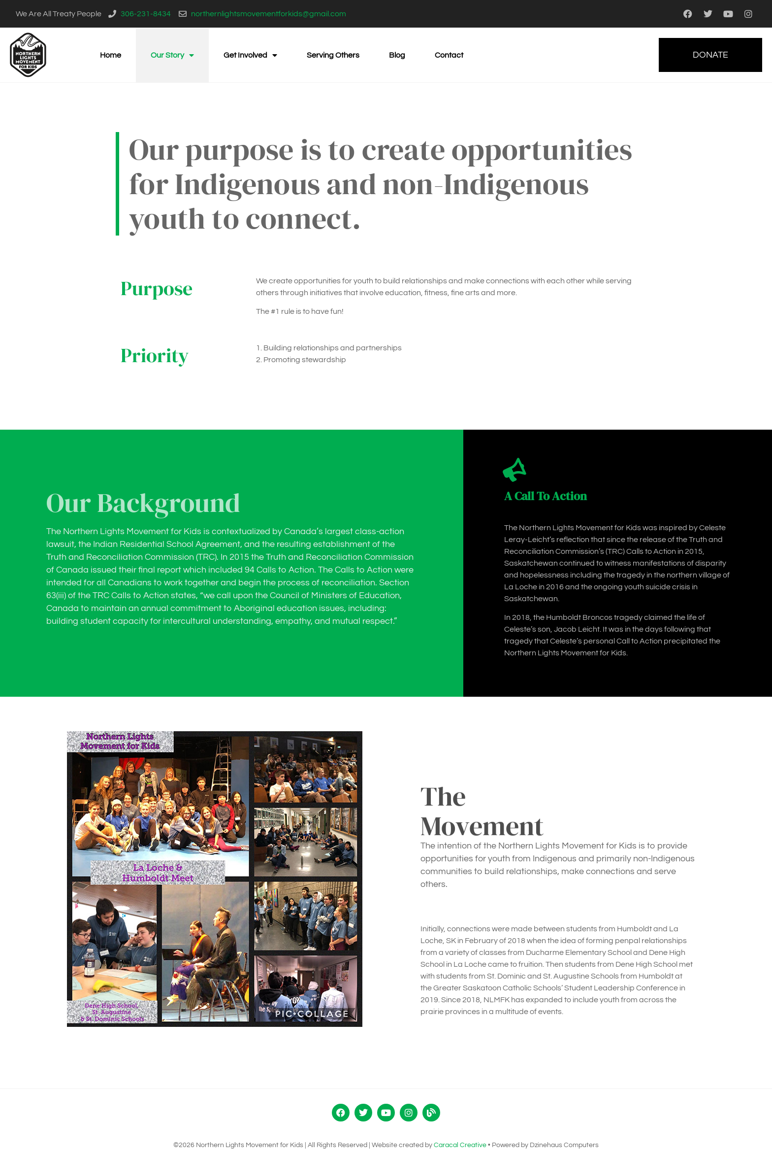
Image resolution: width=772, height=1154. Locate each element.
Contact (449, 55)
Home (110, 55)
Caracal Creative (460, 1145)
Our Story (172, 55)
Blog (397, 55)
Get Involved (250, 55)
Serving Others (333, 55)
